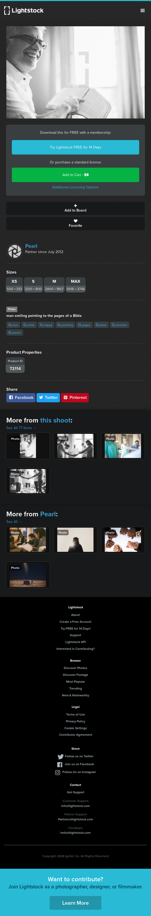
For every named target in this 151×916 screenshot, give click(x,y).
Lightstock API (75, 642)
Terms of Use (75, 714)
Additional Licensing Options (75, 187)
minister (119, 325)
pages (84, 325)
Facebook (20, 397)
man (13, 325)
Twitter (48, 397)
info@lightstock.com (75, 806)
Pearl (31, 246)
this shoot (55, 420)
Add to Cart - (76, 175)
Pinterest (75, 397)
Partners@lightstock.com (75, 819)
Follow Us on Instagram (79, 772)
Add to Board (75, 208)
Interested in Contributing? (75, 648)
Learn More (75, 903)
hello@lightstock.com (75, 832)
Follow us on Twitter (79, 756)
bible (101, 325)
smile (29, 325)
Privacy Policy (75, 721)
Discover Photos (75, 668)
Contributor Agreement (75, 734)
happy (46, 325)
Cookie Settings (75, 728)
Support (75, 635)
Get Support (75, 792)
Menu (142, 10)
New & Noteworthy (75, 695)
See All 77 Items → (21, 428)
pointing (65, 325)
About (75, 615)
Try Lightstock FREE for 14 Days (75, 147)
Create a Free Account (75, 621)
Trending (75, 688)
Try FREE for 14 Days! (76, 628)
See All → (14, 521)
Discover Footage (75, 674)
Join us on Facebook (79, 764)
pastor (14, 332)
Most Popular (75, 681)
